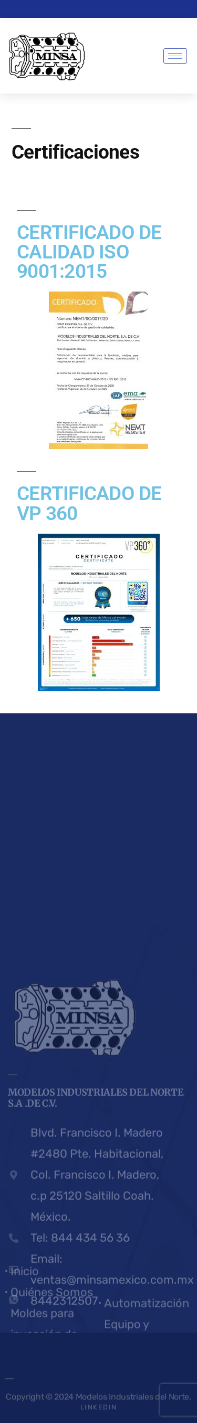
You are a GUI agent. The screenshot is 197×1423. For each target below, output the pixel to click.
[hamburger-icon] (175, 56)
